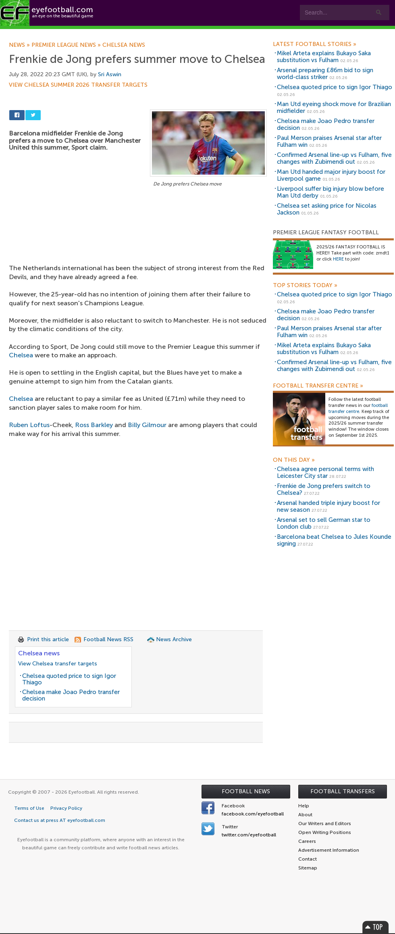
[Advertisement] (138, 232)
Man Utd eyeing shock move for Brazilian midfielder (334, 107)
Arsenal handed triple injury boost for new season (328, 506)
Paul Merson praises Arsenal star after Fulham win (329, 141)
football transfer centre (358, 408)
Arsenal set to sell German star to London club (323, 523)
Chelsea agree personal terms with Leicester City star (325, 472)
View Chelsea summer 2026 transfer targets (78, 85)
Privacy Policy (66, 808)
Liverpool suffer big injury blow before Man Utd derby (330, 192)
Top (375, 927)
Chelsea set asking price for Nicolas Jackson (326, 209)
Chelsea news (123, 45)
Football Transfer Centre (318, 386)
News (20, 45)
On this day (294, 460)
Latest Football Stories (314, 44)
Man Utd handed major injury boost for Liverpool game (331, 175)
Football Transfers (342, 791)
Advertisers (300, 32)
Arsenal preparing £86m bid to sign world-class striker (325, 74)
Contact (252, 32)
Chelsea (21, 355)
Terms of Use (29, 808)
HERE (338, 259)
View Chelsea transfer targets (57, 663)
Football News (246, 791)
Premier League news (66, 45)
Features (119, 32)
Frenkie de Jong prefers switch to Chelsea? (323, 489)
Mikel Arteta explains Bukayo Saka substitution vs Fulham (324, 57)
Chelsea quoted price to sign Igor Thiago (69, 679)
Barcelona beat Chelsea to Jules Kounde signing (334, 540)
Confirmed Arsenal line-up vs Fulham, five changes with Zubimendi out (334, 158)
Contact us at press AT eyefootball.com (59, 820)
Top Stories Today (305, 286)
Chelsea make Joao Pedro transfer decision (71, 695)
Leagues (164, 32)
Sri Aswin (109, 74)
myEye (206, 32)
